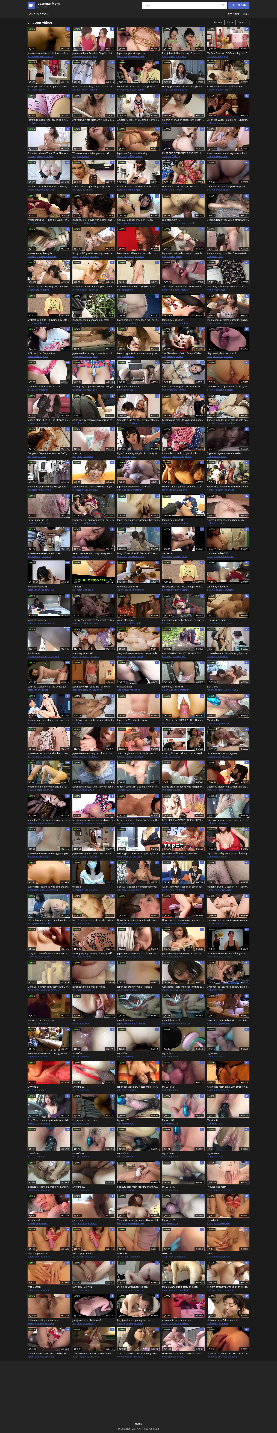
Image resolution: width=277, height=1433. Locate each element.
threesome (123, 89)
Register (233, 14)
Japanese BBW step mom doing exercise (228, 953)
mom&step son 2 (171, 1020)
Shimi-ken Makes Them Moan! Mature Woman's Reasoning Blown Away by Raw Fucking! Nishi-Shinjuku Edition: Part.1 (49, 153)
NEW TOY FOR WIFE (82, 1286)
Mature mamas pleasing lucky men (91, 186)
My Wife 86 (213, 720)
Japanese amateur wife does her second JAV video (93, 853)
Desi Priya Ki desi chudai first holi (180, 186)
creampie (33, 323)
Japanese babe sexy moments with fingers (93, 353)
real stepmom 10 (171, 219)
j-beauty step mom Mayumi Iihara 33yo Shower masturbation (138, 1186)
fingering (44, 289)
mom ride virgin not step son (132, 1286)
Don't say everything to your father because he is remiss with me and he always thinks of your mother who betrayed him (228, 286)
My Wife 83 (78, 1153)
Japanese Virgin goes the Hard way (91, 686)
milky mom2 (34, 1220)
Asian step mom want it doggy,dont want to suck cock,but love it (49, 1053)
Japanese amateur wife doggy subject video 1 (49, 853)
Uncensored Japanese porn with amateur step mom (228, 986)
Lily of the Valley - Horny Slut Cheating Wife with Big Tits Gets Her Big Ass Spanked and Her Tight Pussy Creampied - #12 (228, 853)
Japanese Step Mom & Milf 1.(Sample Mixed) (183, 953)
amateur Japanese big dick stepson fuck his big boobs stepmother (228, 186)
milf (164, 56)
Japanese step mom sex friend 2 (134, 986)
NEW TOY (212, 1253)
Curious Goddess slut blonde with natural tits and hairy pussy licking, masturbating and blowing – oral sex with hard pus (228, 419)
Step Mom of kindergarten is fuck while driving (49, 1120)
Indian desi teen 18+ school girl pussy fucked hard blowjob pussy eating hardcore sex (228, 653)
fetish (31, 123)
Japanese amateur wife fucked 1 (45, 553)
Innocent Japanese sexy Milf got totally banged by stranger (49, 486)
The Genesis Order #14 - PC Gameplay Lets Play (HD (183, 286)
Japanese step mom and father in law (48, 753)
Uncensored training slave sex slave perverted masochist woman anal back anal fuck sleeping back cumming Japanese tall (183, 920)
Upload (238, 5)
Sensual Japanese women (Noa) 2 (135, 219)
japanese (38, 56)
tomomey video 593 (82, 653)
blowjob (171, 56)
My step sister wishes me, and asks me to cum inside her (93, 820)
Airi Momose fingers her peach (44, 1320)
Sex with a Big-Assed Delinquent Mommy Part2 (138, 419)
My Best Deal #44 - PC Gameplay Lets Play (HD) (49, 319)
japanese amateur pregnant (222, 753)
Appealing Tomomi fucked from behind (228, 486)
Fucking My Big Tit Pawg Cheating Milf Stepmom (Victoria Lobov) (93, 953)
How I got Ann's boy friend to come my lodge (93, 86)
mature (219, 56)
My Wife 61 (33, 1086)
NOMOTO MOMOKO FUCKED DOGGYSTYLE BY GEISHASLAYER (228, 1353)
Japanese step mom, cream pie (133, 486)
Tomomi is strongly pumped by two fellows (138, 1220)
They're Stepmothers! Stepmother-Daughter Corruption (93, 620)
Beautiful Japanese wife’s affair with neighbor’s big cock (228, 219)
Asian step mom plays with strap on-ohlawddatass (228, 1086)
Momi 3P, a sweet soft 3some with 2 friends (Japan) (49, 986)
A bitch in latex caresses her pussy (225, 519)
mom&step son (125, 1020)
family (83, 89)
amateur (87, 56)
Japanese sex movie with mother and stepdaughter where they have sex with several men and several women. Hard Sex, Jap (93, 219)
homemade (43, 189)
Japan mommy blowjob (40, 253)
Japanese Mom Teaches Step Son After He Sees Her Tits (93, 53)
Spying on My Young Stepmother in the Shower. (49, 86)
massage (135, 689)
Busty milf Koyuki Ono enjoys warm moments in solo (93, 253)
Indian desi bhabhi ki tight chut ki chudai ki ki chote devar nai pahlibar (183, 453)
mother (211, 56)
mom (30, 56)
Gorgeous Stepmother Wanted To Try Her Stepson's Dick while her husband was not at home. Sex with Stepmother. (49, 453)
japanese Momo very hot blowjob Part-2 (93, 753)
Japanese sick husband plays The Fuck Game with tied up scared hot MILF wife (93, 519)
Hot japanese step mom (85, 1120)
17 (135, 389)
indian (188, 456)
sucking (187, 989)
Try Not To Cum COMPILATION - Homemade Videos (183, 720)
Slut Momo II (213, 686)
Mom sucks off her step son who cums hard (138, 253)
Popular (218, 22)
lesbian (228, 89)
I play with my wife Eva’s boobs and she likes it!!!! (49, 953)
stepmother (175, 223)
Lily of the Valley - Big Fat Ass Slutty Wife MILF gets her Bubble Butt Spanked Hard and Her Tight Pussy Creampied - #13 (138, 453)
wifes (91, 789)
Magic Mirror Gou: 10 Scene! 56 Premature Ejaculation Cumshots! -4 (138, 553)
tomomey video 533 (217, 586)
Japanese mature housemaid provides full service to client (183, 253)
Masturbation (124, 686)
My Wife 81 (213, 1120)
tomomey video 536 (172, 686)
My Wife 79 (123, 1120)
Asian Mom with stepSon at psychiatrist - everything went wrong (183, 886)
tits (37, 289)
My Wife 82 (33, 1153)
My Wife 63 (78, 1086)
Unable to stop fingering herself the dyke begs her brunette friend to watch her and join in (49, 286)
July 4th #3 (212, 1220)
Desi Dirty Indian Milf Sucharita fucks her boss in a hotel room (228, 786)
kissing (76, 89)
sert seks (167, 553)
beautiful (218, 223)
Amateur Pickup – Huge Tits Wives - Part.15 (49, 219)
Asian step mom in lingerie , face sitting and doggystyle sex (228, 1020)
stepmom (181, 56)
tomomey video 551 (38, 586)
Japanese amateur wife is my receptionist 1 (93, 786)
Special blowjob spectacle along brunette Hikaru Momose (138, 1353)
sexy (95, 356)
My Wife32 (122, 1053)
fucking (176, 156)
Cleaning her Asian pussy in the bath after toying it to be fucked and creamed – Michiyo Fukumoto (183, 119)
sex (169, 156)
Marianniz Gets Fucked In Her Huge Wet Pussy (228, 886)
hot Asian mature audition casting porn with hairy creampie (228, 920)
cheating (232, 1356)
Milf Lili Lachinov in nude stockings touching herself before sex (93, 920)
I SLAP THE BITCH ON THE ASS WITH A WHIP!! (183, 153)
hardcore (122, 56)
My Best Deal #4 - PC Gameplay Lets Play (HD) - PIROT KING (228, 53)
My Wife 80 (168, 1120)
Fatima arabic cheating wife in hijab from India (183, 786)
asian (131, 56)
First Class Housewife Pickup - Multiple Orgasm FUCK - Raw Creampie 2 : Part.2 (93, 720)
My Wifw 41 (168, 1053)
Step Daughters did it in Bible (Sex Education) (138, 753)
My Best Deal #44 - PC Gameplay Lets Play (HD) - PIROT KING (183, 586)
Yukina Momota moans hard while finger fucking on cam (93, 1353)
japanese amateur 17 (128, 386)
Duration (242, 22)
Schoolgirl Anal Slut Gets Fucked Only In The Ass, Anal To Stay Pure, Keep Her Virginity (49, 186)
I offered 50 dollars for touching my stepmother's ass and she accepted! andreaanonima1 (49, 119)
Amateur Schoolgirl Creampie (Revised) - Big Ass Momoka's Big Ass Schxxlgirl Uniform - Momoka (138, 119)
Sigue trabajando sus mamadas (224, 453)
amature (48, 56)
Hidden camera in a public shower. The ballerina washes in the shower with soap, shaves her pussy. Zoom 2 (138, 786)
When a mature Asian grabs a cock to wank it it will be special (93, 153)
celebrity (136, 789)
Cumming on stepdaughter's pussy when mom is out (228, 386)
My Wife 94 (213, 1153)
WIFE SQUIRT (34, 1286)
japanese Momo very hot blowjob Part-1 (138, 953)
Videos (43, 14)
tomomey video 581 (172, 519)
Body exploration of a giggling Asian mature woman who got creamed (138, 286)
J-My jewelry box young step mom (135, 1320)
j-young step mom (216, 620)
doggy (46, 856)
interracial (53, 656)
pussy (165, 223)
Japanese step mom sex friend (88, 986)
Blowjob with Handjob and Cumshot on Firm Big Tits (183, 53)
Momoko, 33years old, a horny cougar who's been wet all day (49, 820)
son (95, 56)
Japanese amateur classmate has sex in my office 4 (138, 519)
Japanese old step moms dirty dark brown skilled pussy (49, 1186)
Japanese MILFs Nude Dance (132, 720)
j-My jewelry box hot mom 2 (221, 353)
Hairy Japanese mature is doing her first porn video (183, 86)
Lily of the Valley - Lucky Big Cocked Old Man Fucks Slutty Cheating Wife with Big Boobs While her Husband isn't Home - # (138, 820)
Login (245, 14)
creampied (188, 223)
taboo (41, 323)
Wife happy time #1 (38, 1253)
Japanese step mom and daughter (90, 319)
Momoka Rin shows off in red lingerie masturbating (49, 1353)
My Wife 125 (168, 1220)
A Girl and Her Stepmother (42, 353)
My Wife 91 (168, 1153)
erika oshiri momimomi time (176, 1320)
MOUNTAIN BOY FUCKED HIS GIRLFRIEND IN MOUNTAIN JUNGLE (183, 653)
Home (31, 14)
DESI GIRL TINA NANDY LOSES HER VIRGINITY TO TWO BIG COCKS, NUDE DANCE (183, 820)
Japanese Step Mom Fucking (132, 153)
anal (226, 56)
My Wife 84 (123, 1153)
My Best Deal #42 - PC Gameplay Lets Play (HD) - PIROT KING (138, 86)
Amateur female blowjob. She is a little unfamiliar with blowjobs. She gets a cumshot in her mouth (49, 786)
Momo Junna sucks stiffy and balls (180, 1286)
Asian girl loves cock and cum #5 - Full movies (183, 753)
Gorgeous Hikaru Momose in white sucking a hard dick (183, 986)
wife (184, 656)
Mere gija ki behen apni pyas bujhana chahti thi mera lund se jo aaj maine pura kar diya (138, 853)
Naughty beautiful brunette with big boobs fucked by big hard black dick (138, 920)
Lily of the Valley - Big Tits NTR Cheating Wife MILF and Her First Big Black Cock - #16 (228, 119)
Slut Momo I (34, 653)
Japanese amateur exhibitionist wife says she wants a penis (49, 53)
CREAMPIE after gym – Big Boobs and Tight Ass (183, 386)
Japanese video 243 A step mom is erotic (138, 1086)
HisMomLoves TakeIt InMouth (222, 1320)
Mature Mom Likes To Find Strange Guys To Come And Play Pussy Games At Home (49, 419)
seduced (177, 423)
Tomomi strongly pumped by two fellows (228, 1286)
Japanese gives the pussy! (131, 53)
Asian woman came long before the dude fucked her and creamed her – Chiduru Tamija (228, 153)
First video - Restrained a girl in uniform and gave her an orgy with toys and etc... (93, 286)
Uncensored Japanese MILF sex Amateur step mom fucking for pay (183, 1353)
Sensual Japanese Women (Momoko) (137, 886)
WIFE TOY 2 (168, 1253)
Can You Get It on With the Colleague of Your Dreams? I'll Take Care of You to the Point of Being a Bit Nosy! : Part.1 (49, 686)
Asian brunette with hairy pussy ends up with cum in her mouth (93, 553)
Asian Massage (125, 620)
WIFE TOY (122, 1253)
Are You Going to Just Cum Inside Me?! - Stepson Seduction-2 (93, 119)
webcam (76, 886)
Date (230, 22)
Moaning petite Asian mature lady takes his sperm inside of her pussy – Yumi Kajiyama (138, 353)
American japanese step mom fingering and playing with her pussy (228, 820)
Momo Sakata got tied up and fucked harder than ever (183, 486)
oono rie (76, 453)
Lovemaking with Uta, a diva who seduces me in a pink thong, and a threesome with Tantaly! (183, 419)
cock (225, 223)
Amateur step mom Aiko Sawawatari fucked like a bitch (228, 253)
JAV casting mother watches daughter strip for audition (49, 920)
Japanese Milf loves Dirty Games (179, 853)
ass (95, 389)
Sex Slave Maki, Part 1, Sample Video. (182, 353)
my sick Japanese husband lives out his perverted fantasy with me (183, 620)
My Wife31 (78, 1053)
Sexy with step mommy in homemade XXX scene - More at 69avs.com (138, 653)
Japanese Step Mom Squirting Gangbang (93, 486)
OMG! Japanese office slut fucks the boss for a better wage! (138, 186)
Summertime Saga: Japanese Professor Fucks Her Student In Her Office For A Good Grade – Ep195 (49, 720)
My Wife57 (212, 1053)
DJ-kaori (76, 586)
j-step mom (78, 1220)
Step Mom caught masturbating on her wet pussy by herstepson (228, 319)
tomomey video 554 (172, 319)
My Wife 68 (168, 1086)
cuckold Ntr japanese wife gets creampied (49, 886)
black (177, 756)
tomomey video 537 (38, 620)
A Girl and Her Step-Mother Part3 (224, 86)
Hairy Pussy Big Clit (38, 519)
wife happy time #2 (82, 1253)
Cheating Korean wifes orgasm (44, 386)
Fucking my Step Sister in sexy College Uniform (93, 386)
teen (36, 123)
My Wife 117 (168, 1186)
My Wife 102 (78, 1186)
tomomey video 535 (127, 586)
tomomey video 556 (217, 553)
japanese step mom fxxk (41, 1020)
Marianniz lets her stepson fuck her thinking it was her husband (138, 319)
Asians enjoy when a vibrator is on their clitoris (93, 419)
